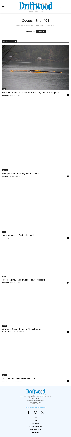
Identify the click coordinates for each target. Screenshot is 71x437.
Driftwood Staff (6, 381)
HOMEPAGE (41, 31)
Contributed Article (7, 331)
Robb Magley (5, 95)
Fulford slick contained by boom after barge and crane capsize (30, 92)
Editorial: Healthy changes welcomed (19, 378)
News (4, 89)
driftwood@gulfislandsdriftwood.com (35, 407)
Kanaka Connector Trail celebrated (18, 235)
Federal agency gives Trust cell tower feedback (23, 280)
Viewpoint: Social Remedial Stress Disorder (22, 329)
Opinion (4, 325)
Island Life (5, 170)
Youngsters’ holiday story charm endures (20, 173)
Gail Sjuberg (5, 176)
